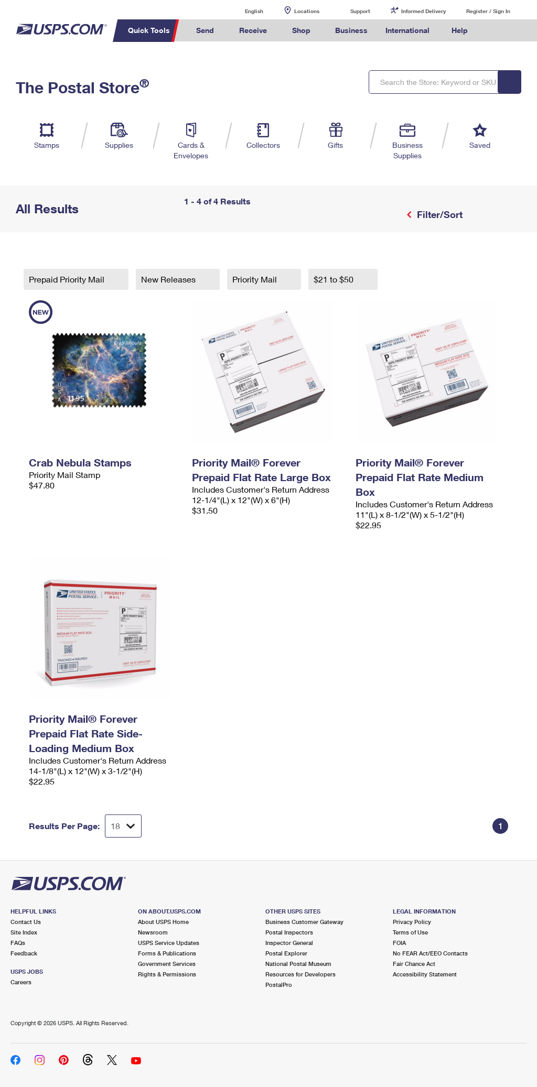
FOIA (399, 942)
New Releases (169, 279)
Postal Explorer (286, 953)
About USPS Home (163, 921)
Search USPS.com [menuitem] (494, 30)
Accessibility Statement (425, 974)
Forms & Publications (167, 953)
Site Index (23, 932)
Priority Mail (255, 279)
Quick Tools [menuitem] (149, 30)
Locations (306, 11)
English (243, 11)
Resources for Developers (300, 974)
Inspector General (289, 942)
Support (360, 11)
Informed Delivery (423, 11)
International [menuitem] (407, 30)
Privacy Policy (412, 921)
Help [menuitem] (460, 30)
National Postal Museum (298, 963)
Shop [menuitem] (301, 30)
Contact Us (25, 921)
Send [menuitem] (205, 30)
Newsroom (153, 932)
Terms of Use (410, 932)
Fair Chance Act (414, 963)
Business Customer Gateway (304, 921)
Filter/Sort (438, 214)
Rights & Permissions (167, 974)
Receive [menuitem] (253, 30)
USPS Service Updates (168, 942)
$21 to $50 (335, 279)
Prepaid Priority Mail (67, 279)
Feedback (23, 953)
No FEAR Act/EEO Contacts (430, 953)
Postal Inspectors (289, 932)
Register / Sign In (488, 11)
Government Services (167, 963)
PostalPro (278, 984)
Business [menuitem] (351, 30)
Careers (20, 982)
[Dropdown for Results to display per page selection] (123, 826)
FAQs (17, 942)
